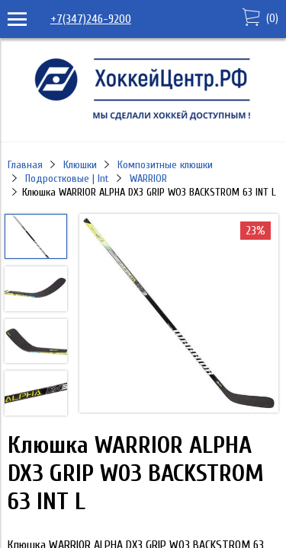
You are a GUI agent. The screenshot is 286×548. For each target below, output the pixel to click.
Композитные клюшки (165, 164)
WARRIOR (148, 178)
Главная (25, 164)
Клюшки (80, 164)
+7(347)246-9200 (90, 19)
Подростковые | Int (67, 178)
